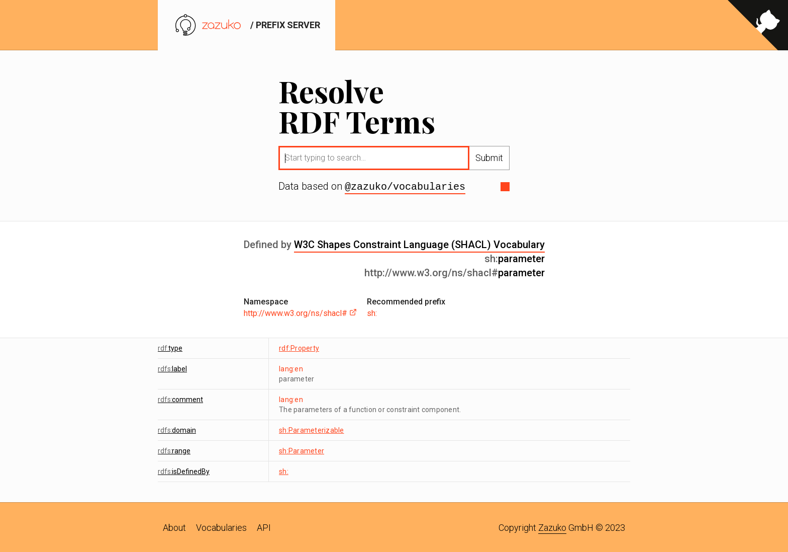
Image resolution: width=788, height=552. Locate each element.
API (264, 526)
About (174, 526)
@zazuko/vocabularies (405, 186)
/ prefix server (246, 25)
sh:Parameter (301, 450)
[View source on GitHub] (758, 25)
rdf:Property (299, 347)
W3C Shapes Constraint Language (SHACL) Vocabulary (419, 244)
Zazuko (552, 526)
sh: (372, 312)
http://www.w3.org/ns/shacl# (300, 312)
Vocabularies (221, 526)
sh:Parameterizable (311, 429)
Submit (489, 157)
